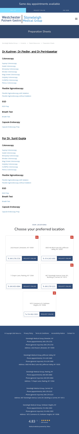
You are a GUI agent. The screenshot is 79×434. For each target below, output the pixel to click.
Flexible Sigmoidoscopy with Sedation (15, 93)
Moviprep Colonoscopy (10, 69)
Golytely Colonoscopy (9, 77)
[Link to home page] (37, 19)
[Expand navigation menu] (76, 19)
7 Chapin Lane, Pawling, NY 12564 (22, 275)
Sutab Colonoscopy (9, 66)
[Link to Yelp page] (36, 237)
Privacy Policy (28, 333)
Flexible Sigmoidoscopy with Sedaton (15, 180)
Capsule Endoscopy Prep (10, 127)
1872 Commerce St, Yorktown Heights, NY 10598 (39, 304)
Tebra (48, 426)
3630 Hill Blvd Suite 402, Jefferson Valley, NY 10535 (57, 248)
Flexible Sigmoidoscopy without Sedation (16, 96)
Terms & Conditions (42, 333)
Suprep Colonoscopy (9, 63)
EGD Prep (5, 106)
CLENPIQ (5, 167)
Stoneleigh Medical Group (10, 43)
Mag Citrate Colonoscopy (11, 74)
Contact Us (71, 333)
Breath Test (6, 117)
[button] (39, 10)
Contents (23, 43)
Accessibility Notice (58, 333)
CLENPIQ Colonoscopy (10, 80)
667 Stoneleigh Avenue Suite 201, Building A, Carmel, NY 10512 (57, 276)
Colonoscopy (13, 167)
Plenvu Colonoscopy (9, 83)
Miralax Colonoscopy (9, 72)
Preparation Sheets (48, 43)
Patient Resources (34, 43)
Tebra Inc (18, 333)
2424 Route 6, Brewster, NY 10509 (22, 248)
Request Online (29, 258)
